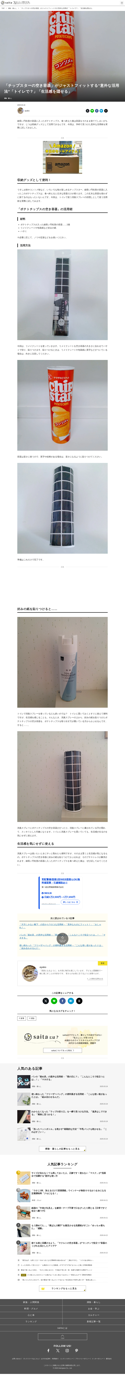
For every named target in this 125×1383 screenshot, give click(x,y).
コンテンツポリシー (66, 1351)
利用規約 (55, 1351)
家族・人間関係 (31, 1295)
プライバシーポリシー (82, 1351)
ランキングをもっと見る (64, 1281)
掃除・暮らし (13, 8)
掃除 (32, 1011)
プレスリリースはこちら (31, 1351)
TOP (3, 8)
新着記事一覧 (94, 1314)
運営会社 (109, 1351)
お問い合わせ (16, 1351)
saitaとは (63, 1321)
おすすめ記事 (45, 1351)
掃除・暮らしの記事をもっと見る (62, 1141)
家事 (22, 1011)
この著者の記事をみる (96, 971)
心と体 (31, 1308)
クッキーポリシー (98, 1351)
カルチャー (94, 1308)
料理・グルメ (31, 1301)
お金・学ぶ (94, 1301)
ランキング (31, 1314)
